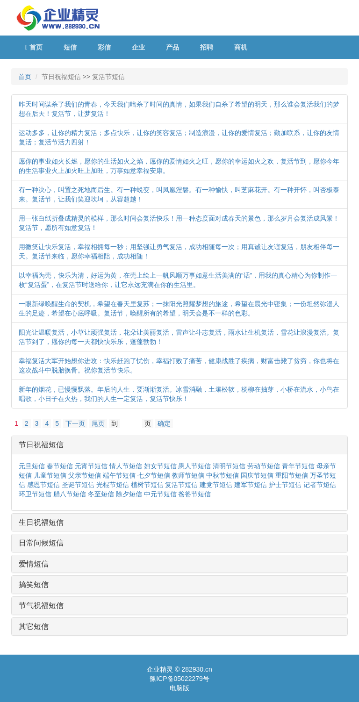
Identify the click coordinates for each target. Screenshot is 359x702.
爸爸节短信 (194, 494)
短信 (70, 47)
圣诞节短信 (78, 484)
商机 (240, 47)
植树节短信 (147, 484)
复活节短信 (181, 484)
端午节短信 (119, 475)
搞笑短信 (34, 584)
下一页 (75, 423)
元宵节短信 (91, 466)
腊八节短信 (69, 494)
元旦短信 (32, 466)
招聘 (206, 47)
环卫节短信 (35, 494)
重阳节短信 (291, 475)
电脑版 (179, 688)
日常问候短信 (41, 543)
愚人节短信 (194, 466)
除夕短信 (129, 494)
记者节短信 (319, 484)
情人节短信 (125, 466)
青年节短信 (298, 466)
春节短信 (60, 466)
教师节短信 (188, 475)
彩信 (104, 47)
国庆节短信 (257, 475)
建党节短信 (216, 484)
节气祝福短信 (41, 605)
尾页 (98, 423)
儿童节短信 (50, 475)
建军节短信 (250, 484)
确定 (164, 423)
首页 (34, 47)
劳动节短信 (263, 466)
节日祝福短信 (41, 445)
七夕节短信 (153, 475)
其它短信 (34, 626)
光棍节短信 (112, 484)
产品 (172, 47)
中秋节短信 (222, 475)
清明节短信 (229, 466)
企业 (138, 47)
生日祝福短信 (41, 522)
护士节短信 (285, 484)
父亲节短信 (84, 475)
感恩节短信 (43, 484)
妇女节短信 (160, 466)
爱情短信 (34, 564)
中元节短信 (160, 494)
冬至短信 (101, 494)
